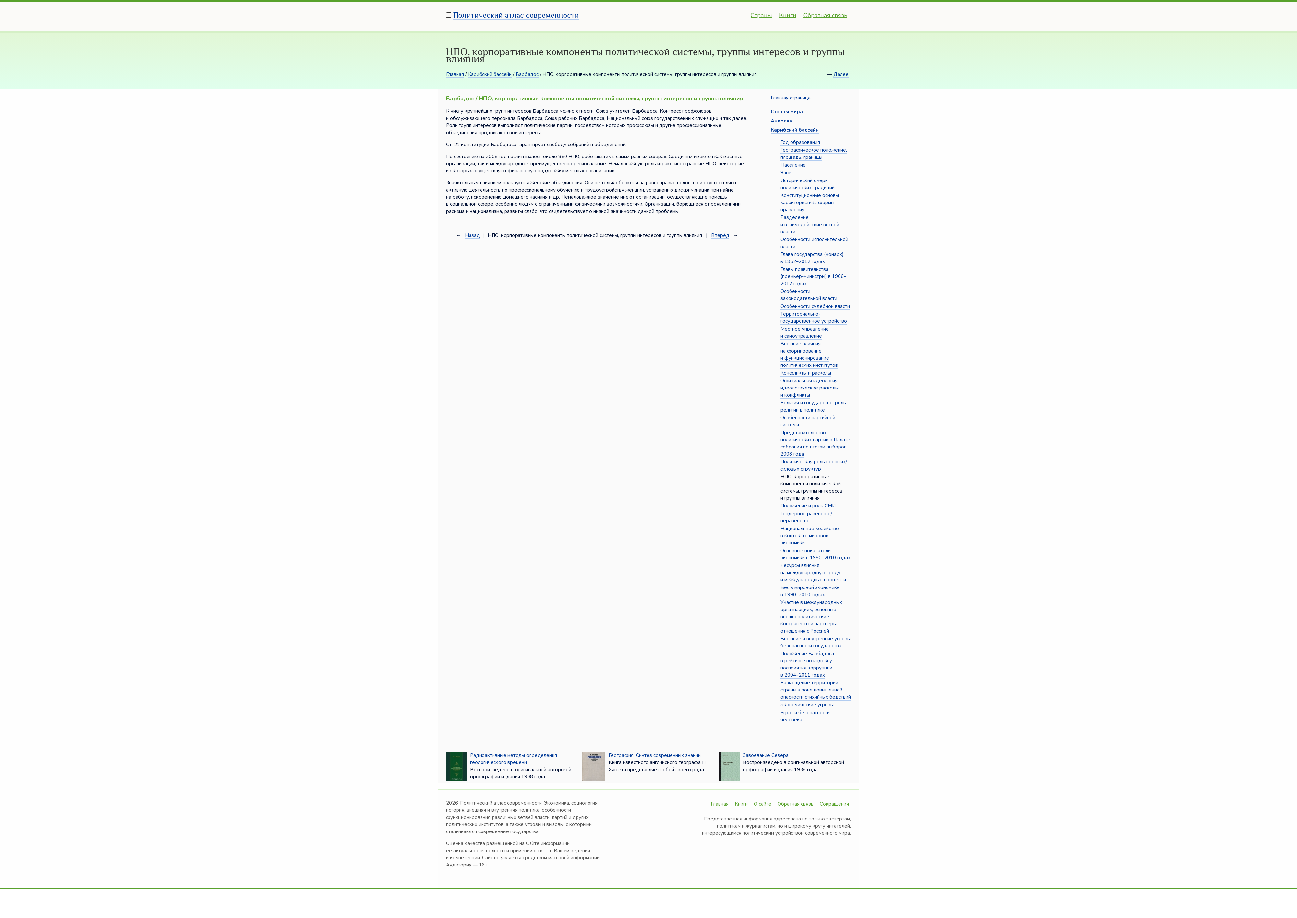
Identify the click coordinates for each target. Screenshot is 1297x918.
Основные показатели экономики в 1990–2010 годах (815, 554)
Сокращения (834, 804)
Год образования (800, 142)
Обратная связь (825, 15)
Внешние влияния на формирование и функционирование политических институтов (809, 354)
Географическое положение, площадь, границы (813, 153)
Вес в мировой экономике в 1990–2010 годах (810, 591)
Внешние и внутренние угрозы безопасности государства (815, 642)
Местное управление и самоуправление (804, 332)
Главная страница (791, 98)
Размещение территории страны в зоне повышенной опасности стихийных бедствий (815, 690)
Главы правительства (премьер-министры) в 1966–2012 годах (813, 276)
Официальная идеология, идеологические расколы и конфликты (809, 388)
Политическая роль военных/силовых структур (813, 465)
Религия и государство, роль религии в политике (813, 406)
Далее (841, 74)
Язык (786, 172)
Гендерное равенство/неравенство (806, 517)
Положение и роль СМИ (808, 506)
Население (793, 165)
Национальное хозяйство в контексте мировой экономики (809, 535)
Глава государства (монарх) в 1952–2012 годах (812, 258)
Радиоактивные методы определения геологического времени (513, 759)
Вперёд (720, 235)
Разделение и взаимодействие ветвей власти (809, 224)
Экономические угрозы (807, 705)
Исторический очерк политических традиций (807, 184)
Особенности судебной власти (815, 306)
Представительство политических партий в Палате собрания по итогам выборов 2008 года (815, 443)
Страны (761, 15)
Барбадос (527, 74)
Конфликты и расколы (805, 373)
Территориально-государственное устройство (813, 317)
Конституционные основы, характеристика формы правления (810, 202)
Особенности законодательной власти (808, 295)
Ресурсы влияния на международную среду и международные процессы (813, 572)
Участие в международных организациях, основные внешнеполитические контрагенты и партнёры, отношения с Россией (811, 616)
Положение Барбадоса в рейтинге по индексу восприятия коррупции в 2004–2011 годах (807, 664)
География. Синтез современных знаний (655, 755)
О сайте (762, 804)
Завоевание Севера (766, 755)
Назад (472, 235)
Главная (455, 74)
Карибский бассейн (490, 74)
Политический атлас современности (516, 15)
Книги (787, 15)
